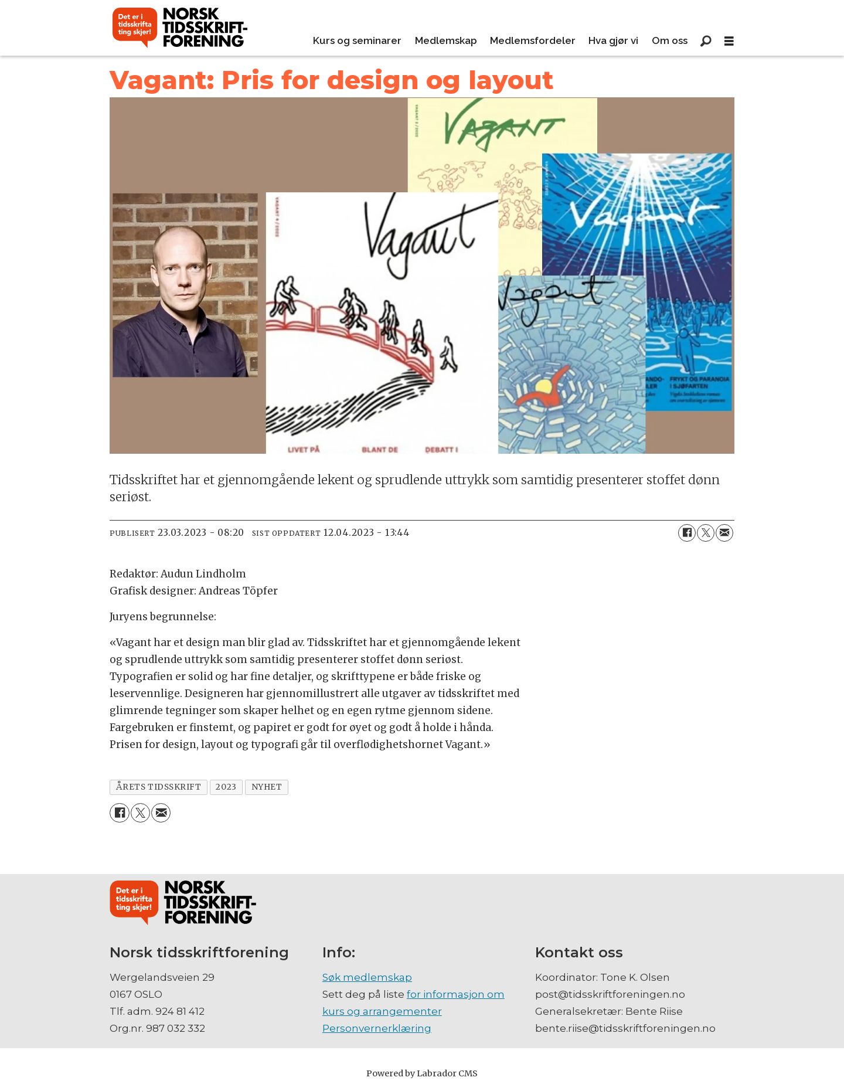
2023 (226, 787)
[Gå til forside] (180, 28)
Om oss (670, 40)
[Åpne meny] (729, 41)
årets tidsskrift (159, 787)
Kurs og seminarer (357, 40)
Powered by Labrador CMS (422, 1073)
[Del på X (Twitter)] (705, 533)
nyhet (267, 787)
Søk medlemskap (367, 977)
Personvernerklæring (376, 1028)
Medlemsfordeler (533, 40)
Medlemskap (446, 40)
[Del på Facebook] (687, 533)
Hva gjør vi (613, 40)
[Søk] (705, 41)
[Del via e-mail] (724, 533)
